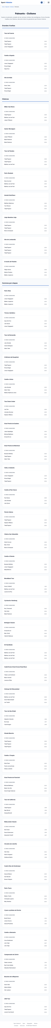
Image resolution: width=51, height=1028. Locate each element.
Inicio (3, 6)
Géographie (29, 1023)
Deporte (7, 6)
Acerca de (22, 1025)
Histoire (35, 1023)
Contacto (16, 1025)
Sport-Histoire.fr (17, 1023)
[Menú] (48, 2)
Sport (6, 2)
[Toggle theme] (42, 2)
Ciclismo (12, 6)
